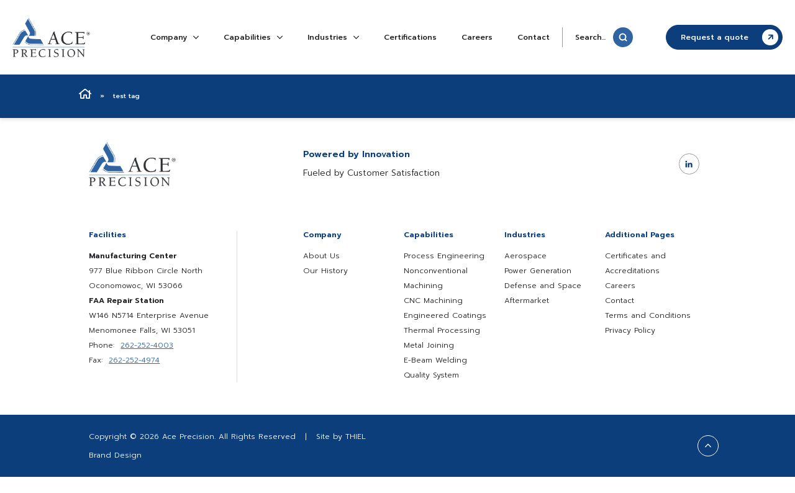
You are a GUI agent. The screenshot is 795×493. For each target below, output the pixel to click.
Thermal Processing (442, 330)
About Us (321, 255)
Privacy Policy (630, 330)
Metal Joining (429, 345)
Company (174, 37)
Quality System (431, 375)
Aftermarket (526, 300)
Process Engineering (444, 255)
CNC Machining (433, 300)
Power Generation (537, 270)
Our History (325, 270)
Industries (333, 37)
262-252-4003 (146, 345)
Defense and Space (542, 285)
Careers (477, 37)
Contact (533, 37)
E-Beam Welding (435, 360)
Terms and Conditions (648, 315)
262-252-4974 (134, 360)
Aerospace (525, 255)
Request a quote (729, 37)
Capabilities (253, 37)
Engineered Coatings (445, 315)
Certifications (410, 37)
